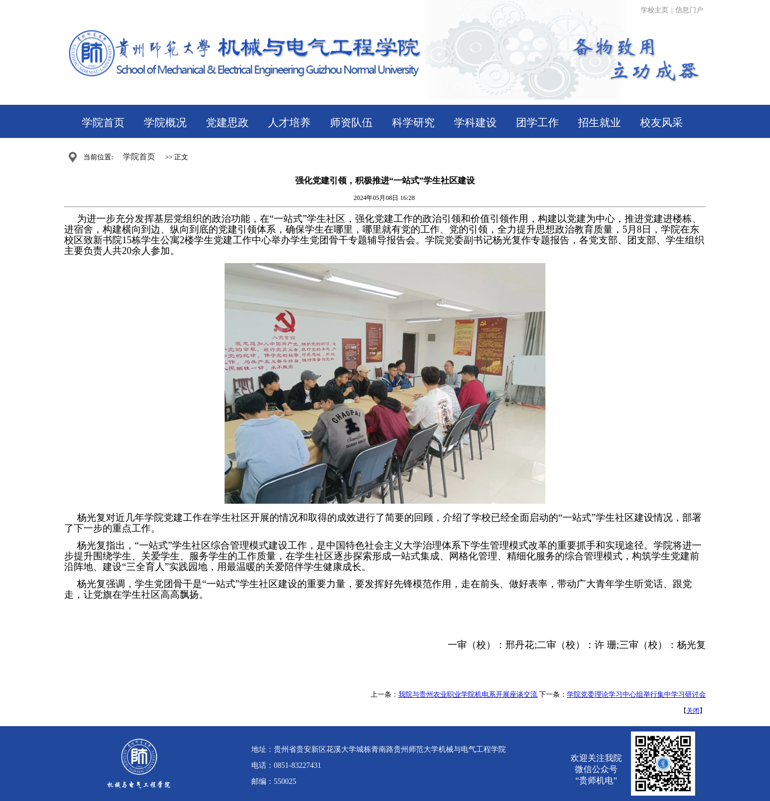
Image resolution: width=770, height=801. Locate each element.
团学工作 (537, 122)
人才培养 (289, 122)
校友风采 (661, 122)
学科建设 (475, 122)
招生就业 (599, 122)
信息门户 (689, 10)
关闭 (693, 710)
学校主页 (654, 10)
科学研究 (413, 122)
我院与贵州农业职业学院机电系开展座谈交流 (467, 694)
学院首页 (103, 122)
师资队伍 (351, 122)
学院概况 (165, 122)
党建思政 (227, 122)
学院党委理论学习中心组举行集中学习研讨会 (636, 694)
